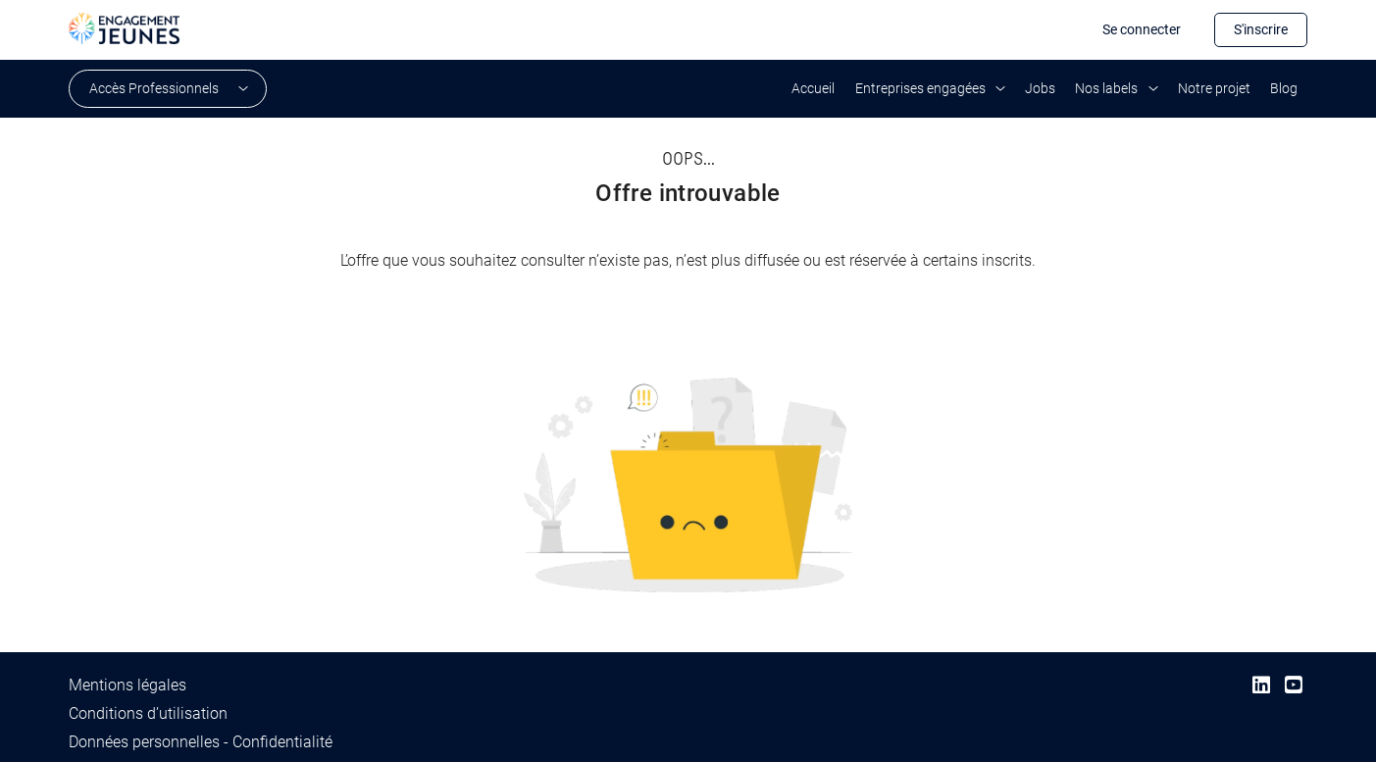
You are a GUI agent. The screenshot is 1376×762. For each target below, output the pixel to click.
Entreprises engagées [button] (920, 88)
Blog (1284, 88)
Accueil (813, 88)
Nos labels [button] (1106, 88)
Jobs (1040, 88)
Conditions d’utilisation (148, 713)
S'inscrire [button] (1261, 29)
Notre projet (1214, 88)
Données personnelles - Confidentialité (200, 742)
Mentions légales (127, 685)
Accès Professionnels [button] (154, 88)
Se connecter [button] (1141, 29)
